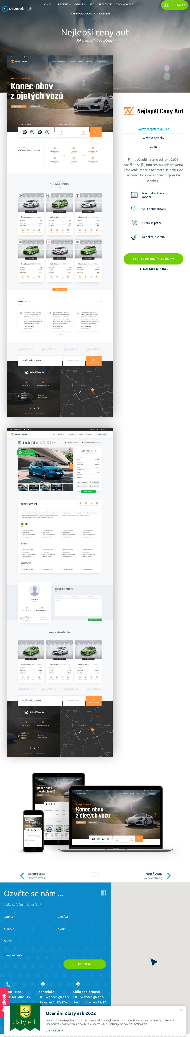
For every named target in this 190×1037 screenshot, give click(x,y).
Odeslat (85, 964)
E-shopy (79, 4)
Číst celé (55, 1030)
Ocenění (104, 13)
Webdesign (63, 4)
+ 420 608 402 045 (154, 269)
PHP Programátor (83, 13)
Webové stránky (153, 137)
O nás (48, 4)
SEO (91, 4)
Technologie (124, 4)
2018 (153, 146)
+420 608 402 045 (17, 997)
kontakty (174, 5)
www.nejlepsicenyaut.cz (153, 129)
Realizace (105, 4)
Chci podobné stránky (153, 259)
